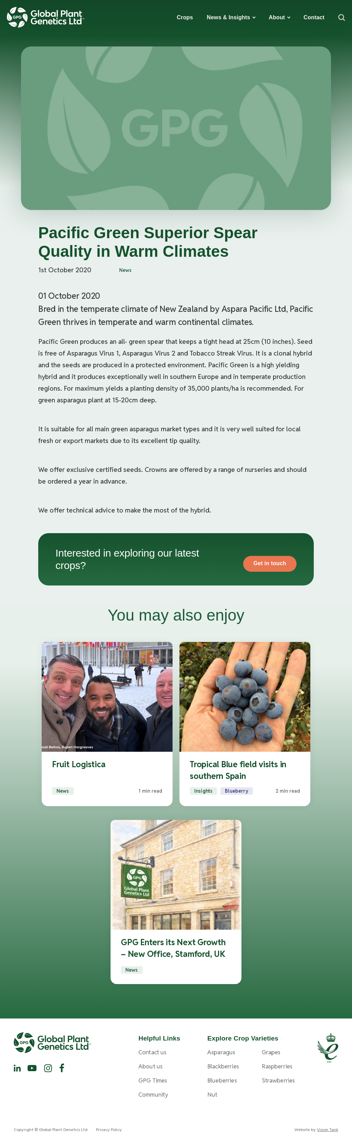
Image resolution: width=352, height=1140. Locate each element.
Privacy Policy (109, 1129)
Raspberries (277, 1066)
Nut (212, 1094)
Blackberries (223, 1066)
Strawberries (278, 1080)
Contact (313, 17)
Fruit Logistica (78, 764)
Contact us (152, 1052)
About (277, 17)
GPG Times (152, 1080)
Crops (185, 17)
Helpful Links (159, 1038)
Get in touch (269, 563)
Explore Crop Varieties (242, 1038)
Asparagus (221, 1052)
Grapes (271, 1052)
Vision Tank (327, 1129)
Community (153, 1094)
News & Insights (228, 17)
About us (150, 1066)
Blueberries (222, 1080)
